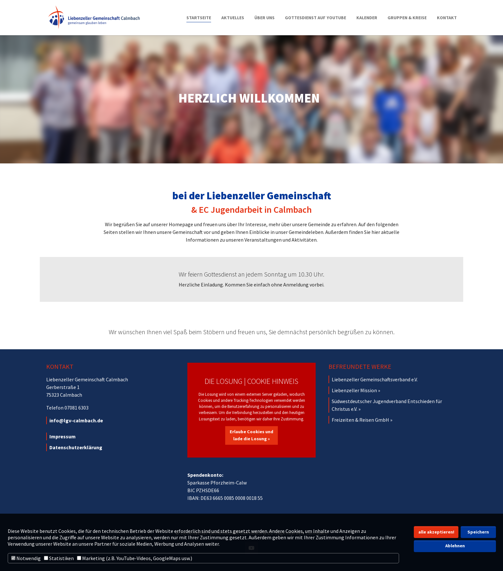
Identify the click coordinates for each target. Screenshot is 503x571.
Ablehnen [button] (455, 546)
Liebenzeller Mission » (356, 390)
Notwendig (26, 558)
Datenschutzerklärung (75, 447)
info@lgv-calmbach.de (76, 420)
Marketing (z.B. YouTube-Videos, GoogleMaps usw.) (134, 558)
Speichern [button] (478, 532)
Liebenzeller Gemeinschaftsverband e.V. (375, 379)
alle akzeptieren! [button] (436, 532)
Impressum (62, 436)
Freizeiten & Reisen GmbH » (362, 420)
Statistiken (59, 558)
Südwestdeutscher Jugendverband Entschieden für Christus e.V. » (387, 405)
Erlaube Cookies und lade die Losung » (251, 435)
